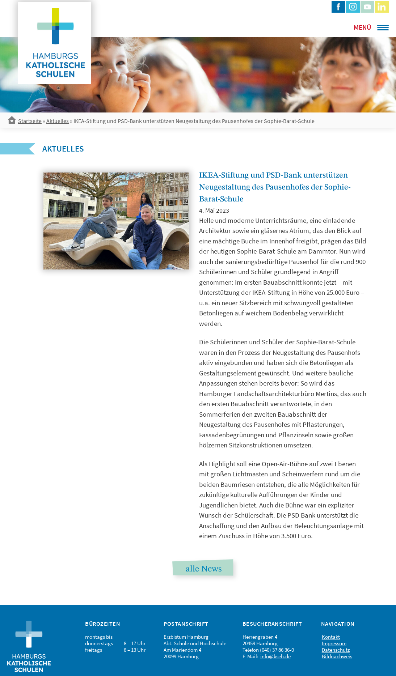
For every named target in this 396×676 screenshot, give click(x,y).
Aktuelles (57, 120)
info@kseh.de (275, 656)
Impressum (334, 643)
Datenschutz (336, 649)
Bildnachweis (337, 656)
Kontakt (331, 636)
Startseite (30, 120)
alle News (204, 569)
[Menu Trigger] (361, 27)
